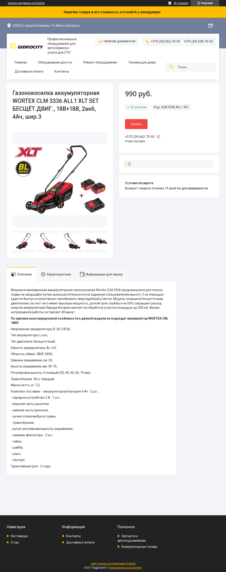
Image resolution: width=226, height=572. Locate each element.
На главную (19, 536)
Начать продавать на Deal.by (26, 3)
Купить (136, 124)
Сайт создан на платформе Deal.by (113, 563)
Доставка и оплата (29, 71)
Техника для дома (141, 62)
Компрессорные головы (139, 546)
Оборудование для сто (55, 62)
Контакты (61, 71)
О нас (15, 542)
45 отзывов (181, 3)
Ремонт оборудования (100, 62)
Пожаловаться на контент (125, 567)
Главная (21, 62)
